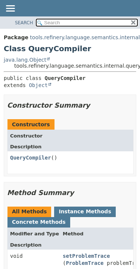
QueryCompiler (30, 158)
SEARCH (24, 22)
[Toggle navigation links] (10, 9)
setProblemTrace (86, 256)
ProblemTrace (84, 263)
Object (38, 85)
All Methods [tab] (29, 211)
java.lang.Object (25, 60)
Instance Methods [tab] (85, 211)
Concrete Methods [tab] (39, 222)
